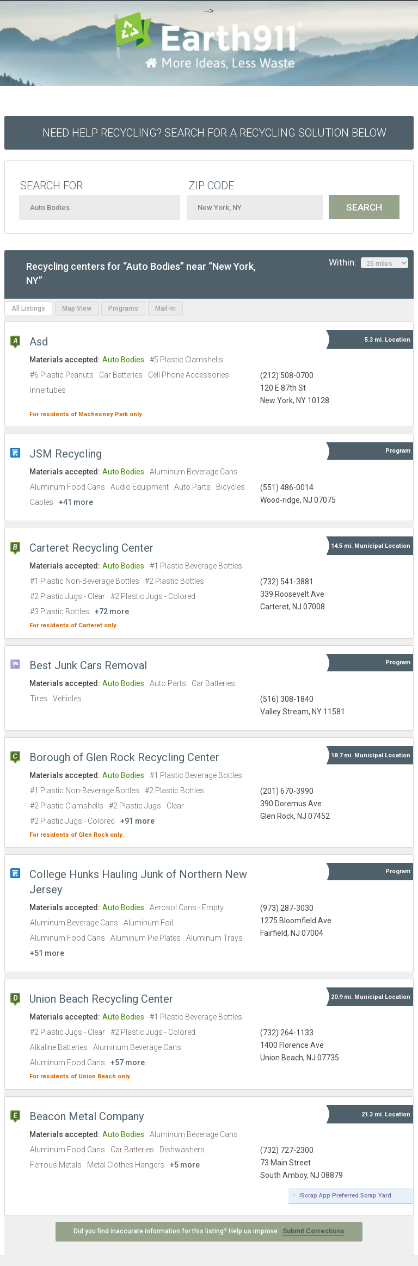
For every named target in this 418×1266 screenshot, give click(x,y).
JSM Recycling (65, 453)
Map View (76, 308)
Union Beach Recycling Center (101, 998)
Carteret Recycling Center (91, 547)
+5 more (185, 1164)
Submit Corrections (313, 1231)
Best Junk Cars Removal (88, 665)
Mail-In (165, 308)
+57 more (127, 1062)
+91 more (137, 821)
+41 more (76, 502)
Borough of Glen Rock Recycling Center (124, 757)
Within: (368, 263)
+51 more (47, 953)
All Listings (28, 308)
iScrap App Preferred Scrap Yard (345, 1195)
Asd (38, 341)
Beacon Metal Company (86, 1116)
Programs (123, 308)
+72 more (112, 611)
